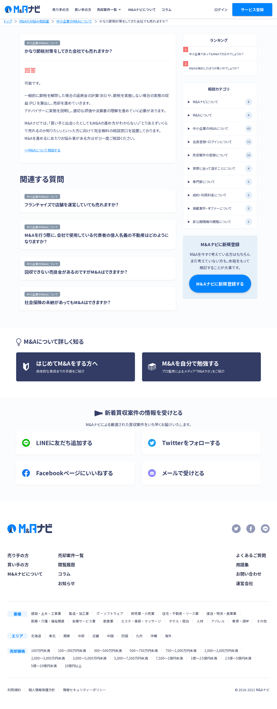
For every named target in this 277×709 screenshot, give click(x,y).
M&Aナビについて (142, 9)
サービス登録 (252, 9)
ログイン (221, 9)
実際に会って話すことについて (222, 168)
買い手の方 (83, 9)
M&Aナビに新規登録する (220, 284)
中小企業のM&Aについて (74, 21)
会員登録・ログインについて (222, 142)
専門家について (222, 181)
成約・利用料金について (222, 195)
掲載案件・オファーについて (222, 208)
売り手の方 (60, 9)
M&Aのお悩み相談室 (34, 21)
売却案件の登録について (222, 155)
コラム (167, 9)
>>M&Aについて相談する (44, 150)
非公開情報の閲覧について (222, 221)
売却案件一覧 (110, 9)
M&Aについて (222, 115)
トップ (8, 21)
